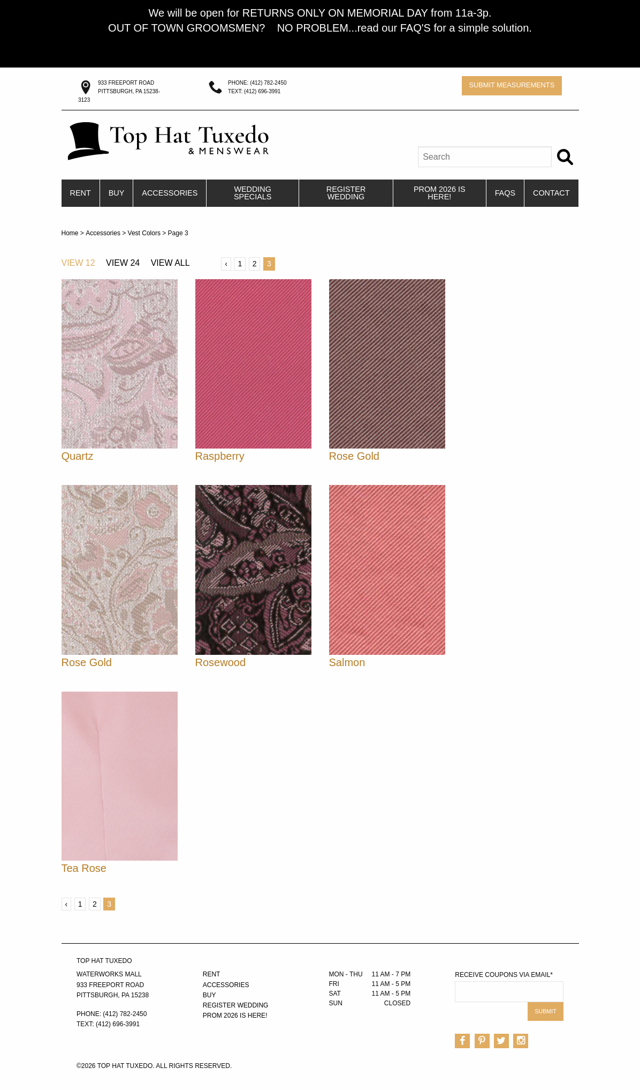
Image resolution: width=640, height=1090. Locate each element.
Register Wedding (346, 193)
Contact (551, 193)
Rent (80, 193)
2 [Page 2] (255, 263)
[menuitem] (81, 193)
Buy (117, 193)
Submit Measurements (511, 85)
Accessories (169, 193)
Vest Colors (144, 233)
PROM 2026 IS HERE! (440, 193)
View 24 (123, 262)
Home (70, 233)
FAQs (505, 193)
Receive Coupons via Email (504, 975)
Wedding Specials (252, 193)
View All (170, 262)
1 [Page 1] (240, 263)
